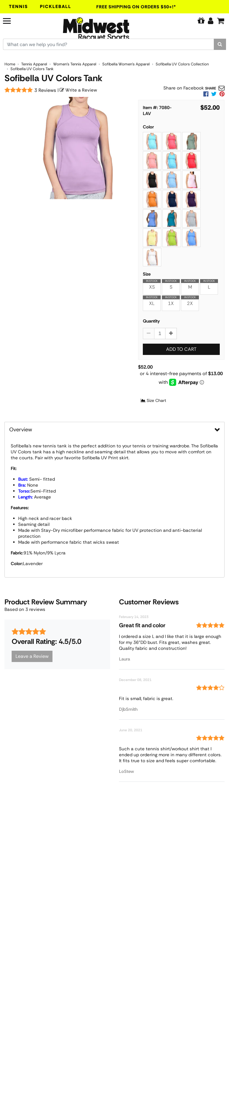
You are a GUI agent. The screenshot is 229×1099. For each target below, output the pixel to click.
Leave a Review (32, 656)
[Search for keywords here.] (108, 44)
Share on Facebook (183, 88)
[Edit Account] (210, 21)
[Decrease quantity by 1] (148, 333)
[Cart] (220, 21)
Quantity (151, 321)
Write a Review (78, 90)
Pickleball (55, 7)
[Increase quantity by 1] (171, 333)
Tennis (18, 7)
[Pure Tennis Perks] (201, 21)
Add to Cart (181, 349)
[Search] (220, 44)
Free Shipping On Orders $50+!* (136, 7)
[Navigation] (20, 20)
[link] (222, 94)
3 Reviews (45, 90)
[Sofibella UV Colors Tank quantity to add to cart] (159, 333)
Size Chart (153, 400)
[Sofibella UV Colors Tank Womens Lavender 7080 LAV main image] (78, 148)
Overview (20, 429)
